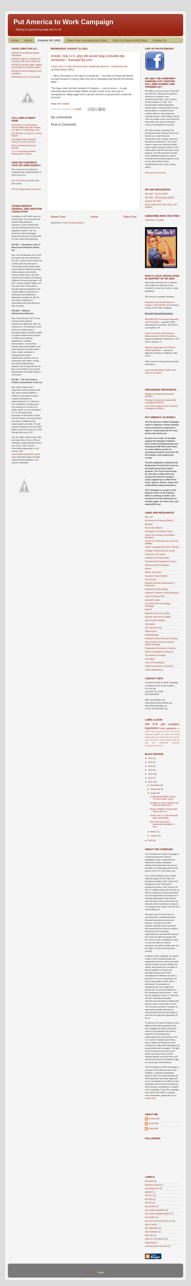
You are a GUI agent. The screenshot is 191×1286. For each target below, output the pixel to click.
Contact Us (159, 40)
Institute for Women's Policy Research (162, 593)
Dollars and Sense (153, 572)
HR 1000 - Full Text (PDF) (156, 194)
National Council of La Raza (157, 613)
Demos (148, 568)
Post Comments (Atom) (73, 223)
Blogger (100, 1272)
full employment (152, 1188)
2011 (150, 782)
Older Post (130, 216)
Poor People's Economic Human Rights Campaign (159, 643)
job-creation (161, 737)
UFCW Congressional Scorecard (26, 189)
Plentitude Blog (152, 635)
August (154, 793)
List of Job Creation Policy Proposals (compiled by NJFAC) (161, 407)
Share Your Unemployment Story (86, 40)
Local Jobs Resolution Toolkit (158, 370)
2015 (150, 766)
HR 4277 (166, 732)
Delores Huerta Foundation (157, 565)
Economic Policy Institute (156, 576)
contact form (150, 1098)
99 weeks (149, 1181)
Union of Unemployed (154, 662)
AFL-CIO (149, 517)
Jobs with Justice (152, 600)
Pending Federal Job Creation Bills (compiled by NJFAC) (160, 401)
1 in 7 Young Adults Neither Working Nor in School (24, 152)
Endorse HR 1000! (49, 40)
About (28, 40)
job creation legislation (155, 1210)
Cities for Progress (153, 373)
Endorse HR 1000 (153, 201)
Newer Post (58, 216)
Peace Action (151, 631)
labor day (176, 740)
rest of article (63, 103)
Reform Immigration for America (159, 652)
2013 (150, 774)
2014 (150, 770)
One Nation (150, 624)
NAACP (148, 609)
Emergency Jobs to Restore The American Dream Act (164, 804)
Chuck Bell (153, 1123)
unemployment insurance (154, 746)
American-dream (156, 732)
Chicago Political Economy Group (160, 551)
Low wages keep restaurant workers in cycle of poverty (24, 140)
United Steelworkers (154, 670)
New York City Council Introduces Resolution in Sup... (162, 824)
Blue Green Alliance (154, 528)
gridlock (157, 734)
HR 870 (151, 724)
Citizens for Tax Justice (155, 554)
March (154, 832)
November (155, 785)
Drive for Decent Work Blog (130, 40)
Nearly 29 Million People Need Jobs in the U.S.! (163, 810)
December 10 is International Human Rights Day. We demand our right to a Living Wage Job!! (26, 127)
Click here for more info (155, 173)
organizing (175, 743)
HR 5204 (173, 732)
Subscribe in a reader (154, 220)
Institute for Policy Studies (156, 589)
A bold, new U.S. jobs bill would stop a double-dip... (164, 816)
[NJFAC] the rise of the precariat (26, 77)
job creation (165, 734)
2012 (150, 778)
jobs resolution (167, 740)
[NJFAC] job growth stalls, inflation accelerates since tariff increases (27, 66)
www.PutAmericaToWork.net (24, 454)
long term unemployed (156, 743)
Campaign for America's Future (159, 531)
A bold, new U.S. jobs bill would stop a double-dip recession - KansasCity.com (87, 58)
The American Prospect (155, 655)
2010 (150, 840)
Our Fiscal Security (153, 627)
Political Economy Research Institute (161, 638)
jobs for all (157, 740)
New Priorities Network (155, 620)
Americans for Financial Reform (159, 520)
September (156, 789)
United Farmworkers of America (159, 666)
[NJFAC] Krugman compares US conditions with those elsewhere (26, 60)
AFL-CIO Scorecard (21, 180)
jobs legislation (168, 728)
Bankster (149, 524)
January (154, 835)
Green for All (150, 579)
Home (15, 40)
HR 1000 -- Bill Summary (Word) (159, 197)
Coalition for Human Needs (157, 558)
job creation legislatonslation (157, 1213)
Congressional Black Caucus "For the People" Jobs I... (163, 797)
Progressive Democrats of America (160, 648)
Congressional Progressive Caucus (160, 561)
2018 (150, 758)
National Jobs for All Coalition (158, 617)
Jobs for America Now (155, 596)
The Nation (150, 659)
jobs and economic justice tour (158, 1221)
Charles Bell (154, 1118)
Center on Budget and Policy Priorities (162, 547)
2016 (150, 762)
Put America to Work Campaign (63, 22)
